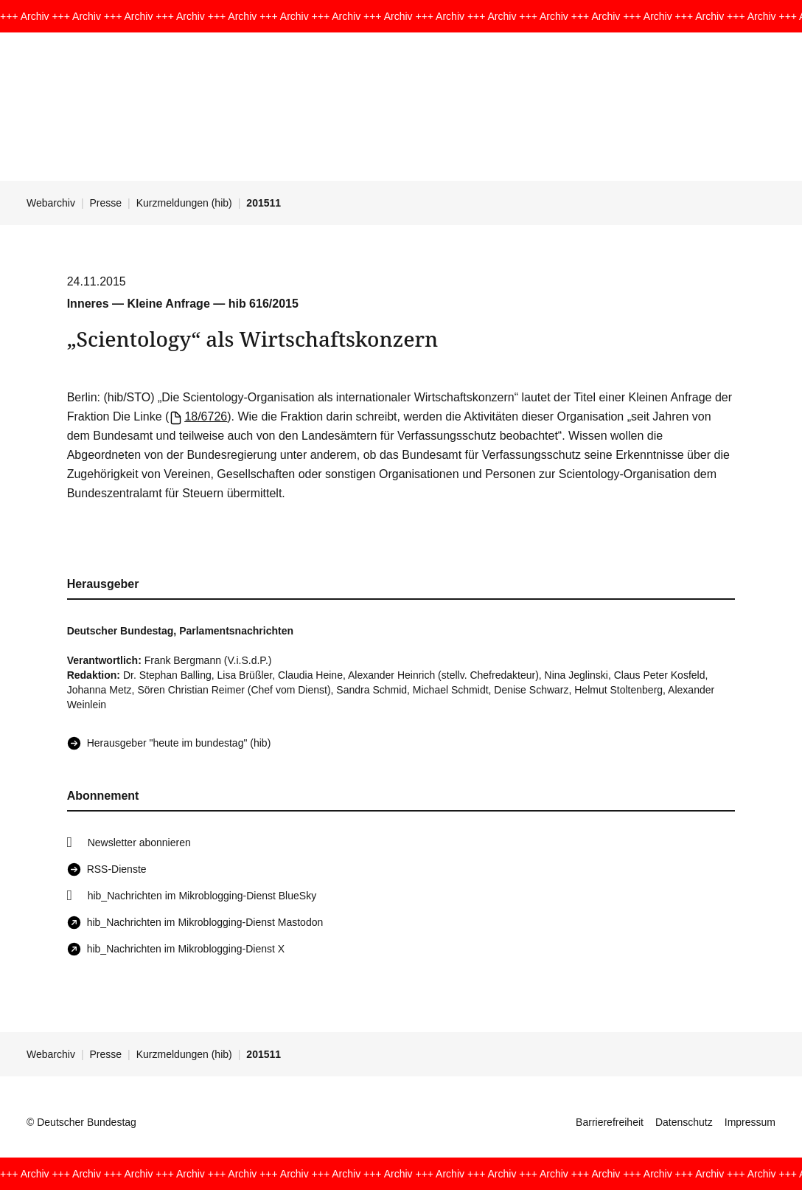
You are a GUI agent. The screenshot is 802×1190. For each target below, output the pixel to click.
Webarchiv (51, 203)
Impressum (750, 1122)
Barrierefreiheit (610, 1122)
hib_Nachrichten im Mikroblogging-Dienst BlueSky (202, 896)
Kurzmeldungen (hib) (184, 203)
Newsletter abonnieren (139, 842)
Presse (106, 203)
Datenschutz (684, 1122)
